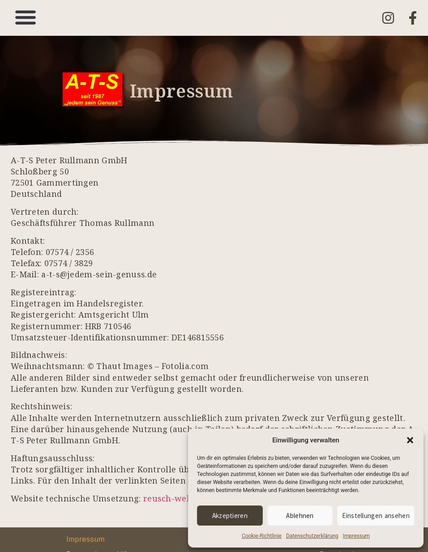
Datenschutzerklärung (312, 536)
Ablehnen (300, 515)
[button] (410, 440)
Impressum (356, 536)
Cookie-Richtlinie (262, 536)
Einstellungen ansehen (376, 515)
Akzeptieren (230, 515)
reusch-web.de (173, 498)
